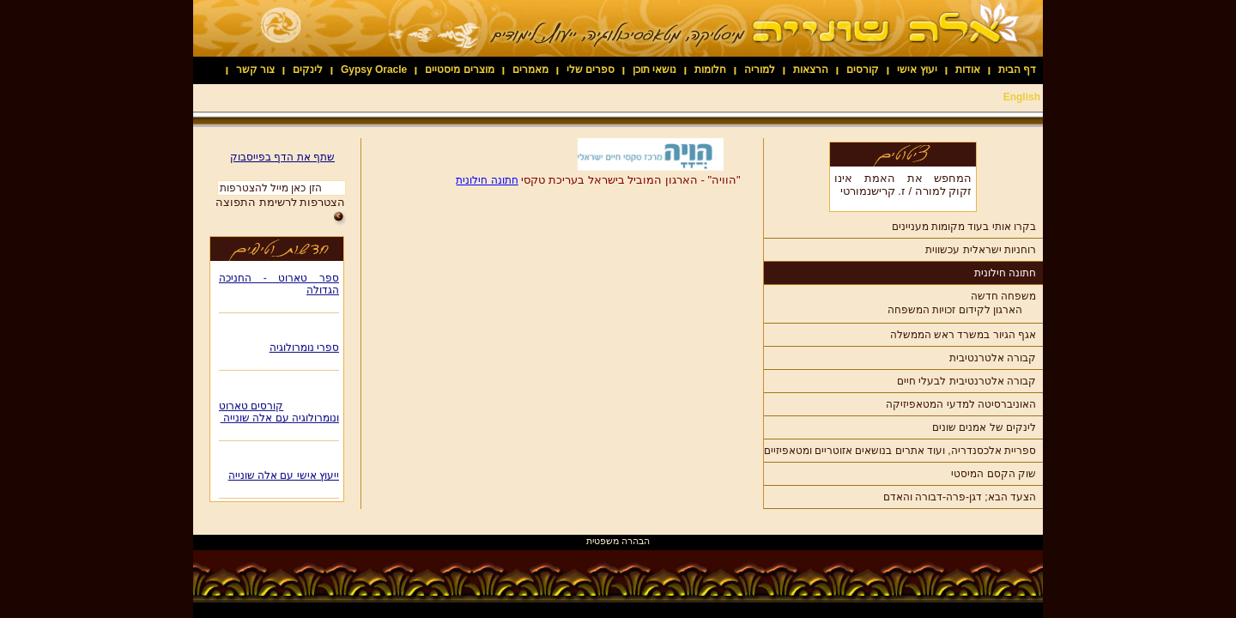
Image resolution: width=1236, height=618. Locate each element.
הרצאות (810, 70)
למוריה (759, 70)
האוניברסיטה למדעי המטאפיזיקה (961, 404)
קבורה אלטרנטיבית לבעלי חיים (966, 381)
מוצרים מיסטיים (459, 70)
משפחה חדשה (1003, 296)
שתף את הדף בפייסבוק (282, 157)
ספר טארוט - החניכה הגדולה (279, 287)
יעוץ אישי (916, 70)
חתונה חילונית (1005, 273)
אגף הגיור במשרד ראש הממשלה (963, 335)
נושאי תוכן (654, 70)
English (1021, 97)
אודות (967, 70)
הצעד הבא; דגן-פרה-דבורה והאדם (959, 497)
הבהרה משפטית (618, 541)
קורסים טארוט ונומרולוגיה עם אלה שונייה (279, 415)
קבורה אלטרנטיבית (992, 358)
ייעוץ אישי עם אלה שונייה (283, 478)
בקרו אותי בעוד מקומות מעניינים (964, 227)
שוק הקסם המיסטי (993, 474)
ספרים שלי (590, 70)
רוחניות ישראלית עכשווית (980, 250)
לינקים (308, 70)
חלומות (710, 70)
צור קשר (255, 70)
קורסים (862, 70)
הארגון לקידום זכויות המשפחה (955, 310)
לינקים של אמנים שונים (984, 427)
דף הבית (1017, 70)
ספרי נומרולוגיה (304, 350)
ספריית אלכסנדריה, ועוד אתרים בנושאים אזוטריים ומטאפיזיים (900, 451)
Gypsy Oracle (374, 70)
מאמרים (530, 70)
